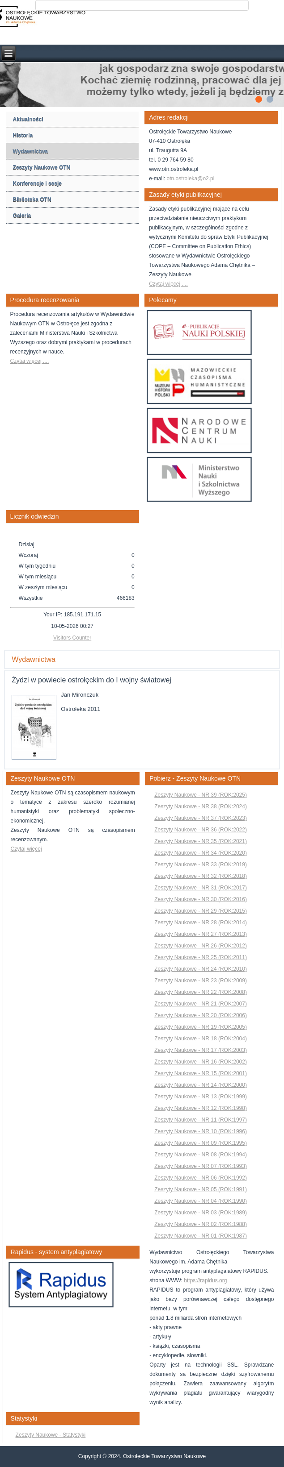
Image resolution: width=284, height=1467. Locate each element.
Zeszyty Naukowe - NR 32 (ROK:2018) (200, 876)
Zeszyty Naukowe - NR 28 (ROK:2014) (200, 922)
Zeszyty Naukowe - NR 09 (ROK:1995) (200, 1143)
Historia (23, 135)
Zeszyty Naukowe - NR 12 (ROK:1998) (200, 1108)
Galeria (22, 215)
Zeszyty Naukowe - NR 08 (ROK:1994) (200, 1154)
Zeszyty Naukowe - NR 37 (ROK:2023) (200, 818)
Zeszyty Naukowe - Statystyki (51, 1435)
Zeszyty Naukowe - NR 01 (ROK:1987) (200, 1236)
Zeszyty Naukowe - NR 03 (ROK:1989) (200, 1212)
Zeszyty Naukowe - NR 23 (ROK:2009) (200, 980)
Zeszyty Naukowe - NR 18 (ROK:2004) (200, 1038)
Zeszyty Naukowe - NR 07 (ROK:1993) (200, 1166)
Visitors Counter (72, 638)
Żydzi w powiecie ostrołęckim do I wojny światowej (91, 680)
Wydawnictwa (30, 151)
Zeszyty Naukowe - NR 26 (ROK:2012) (200, 946)
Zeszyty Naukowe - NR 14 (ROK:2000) (200, 1085)
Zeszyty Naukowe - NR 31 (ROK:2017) (200, 888)
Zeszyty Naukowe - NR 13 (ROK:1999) (200, 1096)
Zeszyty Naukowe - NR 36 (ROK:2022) (200, 830)
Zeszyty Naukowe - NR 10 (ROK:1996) (200, 1131)
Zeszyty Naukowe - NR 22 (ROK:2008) (200, 992)
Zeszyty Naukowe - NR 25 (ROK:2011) (200, 957)
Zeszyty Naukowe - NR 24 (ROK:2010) (200, 969)
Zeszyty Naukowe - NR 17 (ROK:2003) (200, 1050)
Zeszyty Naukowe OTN (42, 167)
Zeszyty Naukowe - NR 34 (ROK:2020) (200, 853)
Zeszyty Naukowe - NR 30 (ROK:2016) (200, 899)
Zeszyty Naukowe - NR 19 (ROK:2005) (200, 1027)
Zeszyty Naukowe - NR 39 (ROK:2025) (200, 795)
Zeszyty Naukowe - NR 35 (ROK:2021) (200, 841)
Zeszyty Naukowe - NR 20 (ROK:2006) (200, 1015)
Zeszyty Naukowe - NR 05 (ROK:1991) (200, 1189)
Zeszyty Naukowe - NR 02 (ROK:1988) (200, 1224)
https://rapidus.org (205, 1280)
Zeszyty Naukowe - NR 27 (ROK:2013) (200, 934)
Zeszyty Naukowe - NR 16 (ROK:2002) (200, 1062)
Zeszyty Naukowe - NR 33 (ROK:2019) (200, 864)
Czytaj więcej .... (168, 284)
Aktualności (28, 119)
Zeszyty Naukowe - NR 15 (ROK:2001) (200, 1073)
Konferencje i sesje (37, 183)
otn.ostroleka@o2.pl (191, 178)
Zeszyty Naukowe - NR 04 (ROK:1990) (200, 1201)
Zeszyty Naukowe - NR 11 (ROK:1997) (200, 1120)
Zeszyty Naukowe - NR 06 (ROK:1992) (200, 1178)
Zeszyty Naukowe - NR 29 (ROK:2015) (200, 911)
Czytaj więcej (26, 849)
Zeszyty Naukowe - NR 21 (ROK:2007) (200, 1004)
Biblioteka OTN (32, 199)
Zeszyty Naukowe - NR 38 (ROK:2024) (200, 806)
